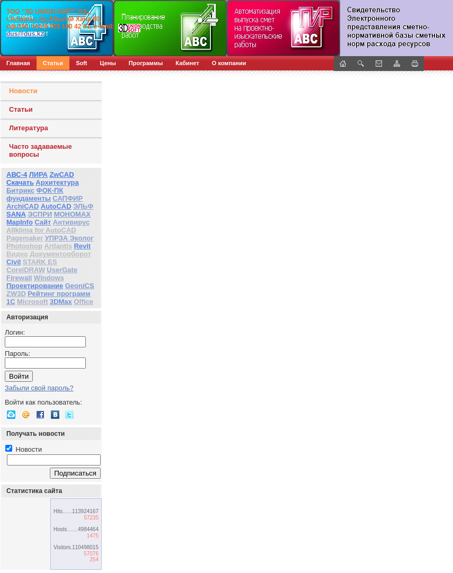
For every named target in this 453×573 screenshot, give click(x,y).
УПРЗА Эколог (69, 238)
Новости (23, 91)
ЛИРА (38, 174)
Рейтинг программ (59, 294)
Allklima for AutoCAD (41, 230)
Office (83, 302)
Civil (13, 262)
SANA (16, 214)
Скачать (20, 182)
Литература (28, 128)
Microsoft (32, 302)
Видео (17, 254)
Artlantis (58, 246)
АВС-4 (16, 174)
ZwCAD (61, 174)
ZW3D (16, 294)
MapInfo (19, 222)
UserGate (62, 270)
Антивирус (71, 222)
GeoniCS (79, 286)
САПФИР (67, 198)
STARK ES (40, 262)
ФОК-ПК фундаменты (34, 194)
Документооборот (60, 254)
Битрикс (20, 190)
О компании (229, 63)
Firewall (19, 278)
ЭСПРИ (40, 214)
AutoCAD (56, 206)
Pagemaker (24, 238)
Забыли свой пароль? (39, 388)
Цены (108, 63)
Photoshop (24, 246)
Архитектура (56, 182)
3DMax (61, 302)
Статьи (53, 63)
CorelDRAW (25, 270)
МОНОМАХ (72, 214)
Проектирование (34, 286)
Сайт (42, 222)
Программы (146, 63)
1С (10, 302)
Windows (49, 278)
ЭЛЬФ (83, 206)
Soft (81, 63)
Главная (18, 63)
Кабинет (187, 63)
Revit (82, 246)
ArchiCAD (22, 206)
